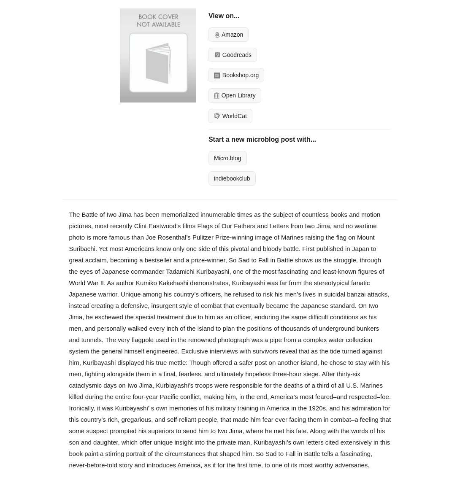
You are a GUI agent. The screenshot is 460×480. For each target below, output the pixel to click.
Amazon (228, 34)
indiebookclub (232, 178)
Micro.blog (227, 158)
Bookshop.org (236, 75)
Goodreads (233, 54)
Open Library (235, 95)
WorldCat (230, 116)
